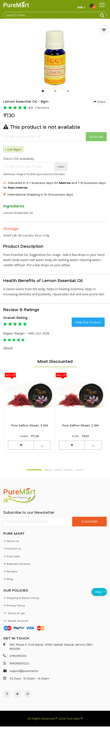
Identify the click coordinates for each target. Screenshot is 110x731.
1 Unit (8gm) (13, 149)
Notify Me (96, 137)
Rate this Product (88, 322)
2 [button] (55, 92)
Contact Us (12, 548)
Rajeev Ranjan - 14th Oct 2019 (26, 333)
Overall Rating (15, 317)
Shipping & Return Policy (21, 598)
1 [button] (42, 92)
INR (80, 7)
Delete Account (15, 620)
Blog (8, 579)
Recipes (10, 571)
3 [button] (67, 92)
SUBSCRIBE (89, 521)
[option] (55, 57)
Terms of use (14, 613)
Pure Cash (11, 556)
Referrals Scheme (16, 563)
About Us (11, 541)
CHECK (61, 166)
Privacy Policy (14, 605)
